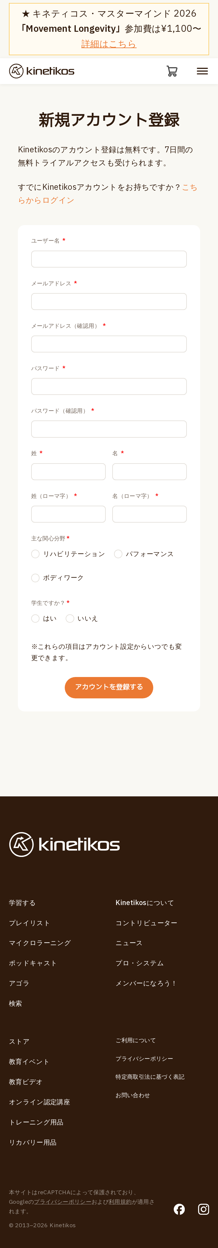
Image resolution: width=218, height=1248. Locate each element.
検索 (15, 1004)
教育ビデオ (26, 1082)
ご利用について (136, 1040)
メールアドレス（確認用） (68, 337)
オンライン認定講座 (39, 1102)
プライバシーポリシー (144, 1059)
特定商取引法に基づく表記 (150, 1077)
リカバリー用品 (33, 1143)
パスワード (48, 385)
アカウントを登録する (109, 731)
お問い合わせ (133, 1095)
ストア (19, 1042)
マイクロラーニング (40, 943)
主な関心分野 (50, 576)
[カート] (171, 71)
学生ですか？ (50, 643)
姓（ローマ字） (54, 528)
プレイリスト (29, 923)
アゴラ (19, 983)
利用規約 (120, 1202)
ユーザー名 (48, 242)
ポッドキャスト (33, 963)
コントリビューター (146, 923)
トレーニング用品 (36, 1122)
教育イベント (29, 1062)
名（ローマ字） (135, 528)
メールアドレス (54, 290)
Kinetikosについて (145, 903)
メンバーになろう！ (146, 983)
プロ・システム (140, 963)
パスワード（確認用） (62, 433)
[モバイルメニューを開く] (202, 71)
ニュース (129, 943)
